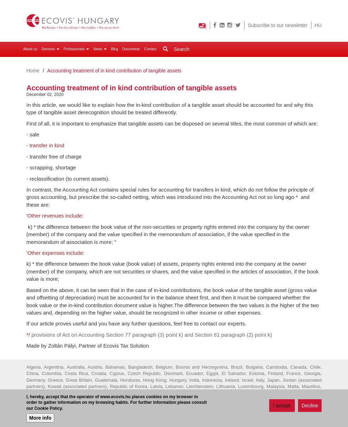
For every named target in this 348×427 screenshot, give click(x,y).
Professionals (76, 49)
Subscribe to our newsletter (278, 25)
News (100, 49)
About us (30, 49)
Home (32, 70)
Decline (310, 406)
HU (318, 25)
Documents (131, 49)
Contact (150, 49)
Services (50, 49)
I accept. (282, 406)
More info (40, 418)
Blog (114, 49)
